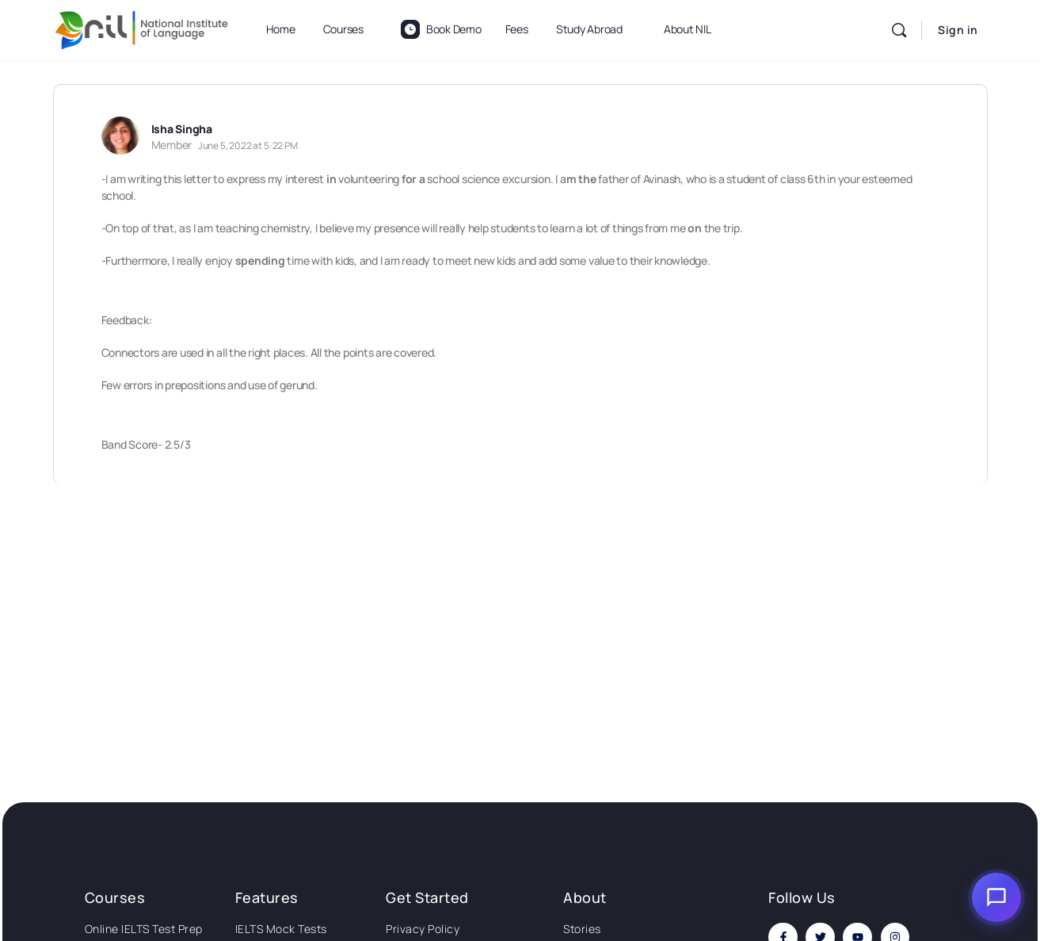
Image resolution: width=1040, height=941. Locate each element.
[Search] (899, 30)
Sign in (958, 29)
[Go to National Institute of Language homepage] (141, 27)
